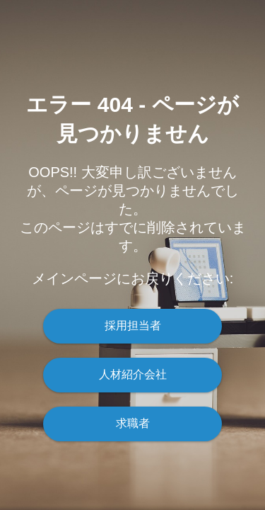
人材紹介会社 (133, 374)
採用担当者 (133, 325)
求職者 (133, 423)
